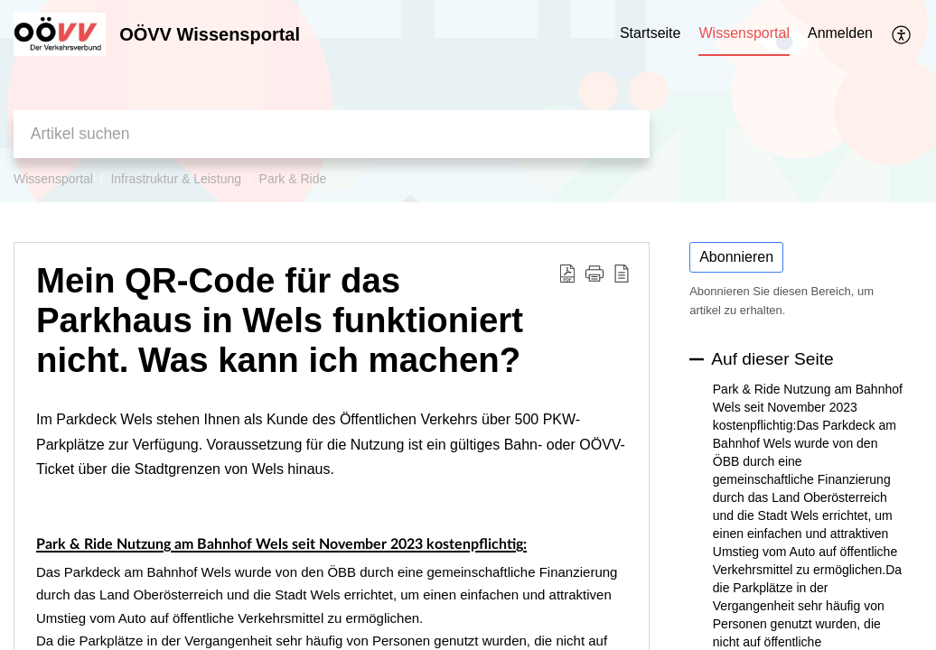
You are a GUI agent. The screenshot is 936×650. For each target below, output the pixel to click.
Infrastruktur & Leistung (175, 179)
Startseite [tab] (650, 33)
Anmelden (840, 33)
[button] (902, 34)
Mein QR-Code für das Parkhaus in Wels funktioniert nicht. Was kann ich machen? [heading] (279, 320)
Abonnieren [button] (736, 257)
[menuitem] (840, 34)
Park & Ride (293, 179)
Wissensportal (53, 179)
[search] (332, 134)
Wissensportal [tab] (743, 33)
